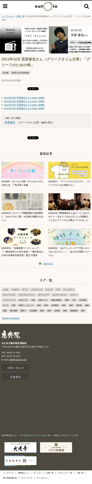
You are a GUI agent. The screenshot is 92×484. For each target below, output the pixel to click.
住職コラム (43, 304)
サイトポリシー (43, 481)
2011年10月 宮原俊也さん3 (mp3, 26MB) (24, 105)
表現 (49, 314)
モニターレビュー (60, 298)
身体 (65, 314)
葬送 (42, 314)
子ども (5, 309)
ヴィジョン (37, 476)
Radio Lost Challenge (20, 73)
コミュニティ (68, 293)
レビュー (74, 298)
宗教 (13, 309)
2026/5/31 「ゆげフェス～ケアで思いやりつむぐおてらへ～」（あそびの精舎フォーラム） (69, 255)
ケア (58, 293)
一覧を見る (46, 267)
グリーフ (49, 293)
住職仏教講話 (56, 304)
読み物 (5, 73)
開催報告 (74, 314)
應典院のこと (23, 476)
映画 (71, 309)
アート (25, 293)
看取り (23, 314)
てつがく (15, 293)
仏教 (33, 304)
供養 (67, 304)
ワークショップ (9, 304)
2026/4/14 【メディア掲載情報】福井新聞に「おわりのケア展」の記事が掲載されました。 (22, 216)
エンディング (36, 293)
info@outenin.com (18, 363)
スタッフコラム (9, 298)
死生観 (79, 309)
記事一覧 (20, 16)
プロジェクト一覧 (65, 476)
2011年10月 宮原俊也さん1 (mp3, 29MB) (24, 97)
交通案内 (15, 380)
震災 (83, 314)
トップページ (7, 16)
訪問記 (57, 314)
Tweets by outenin (10, 321)
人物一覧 (80, 476)
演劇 (4, 314)
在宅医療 (82, 304)
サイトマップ (27, 481)
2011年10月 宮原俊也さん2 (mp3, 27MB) (24, 101)
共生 (74, 304)
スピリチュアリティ (27, 298)
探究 (64, 309)
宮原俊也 (10, 122)
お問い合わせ (15, 371)
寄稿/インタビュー (26, 309)
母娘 (87, 309)
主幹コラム (23, 304)
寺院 (39, 309)
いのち (5, 293)
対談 (46, 309)
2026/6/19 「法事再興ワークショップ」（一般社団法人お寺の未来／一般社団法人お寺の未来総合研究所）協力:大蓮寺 (22, 255)
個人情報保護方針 (10, 481)
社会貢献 (33, 314)
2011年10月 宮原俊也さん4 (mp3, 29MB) (24, 108)
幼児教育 (54, 309)
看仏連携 (13, 314)
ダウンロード (43, 298)
